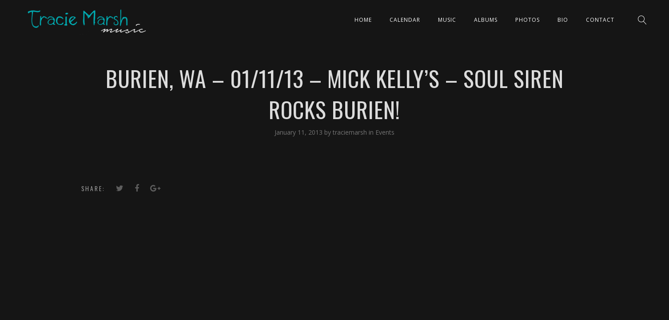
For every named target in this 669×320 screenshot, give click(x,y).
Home (363, 20)
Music (447, 20)
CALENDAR (405, 20)
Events (384, 132)
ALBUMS (486, 20)
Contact (600, 20)
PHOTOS (527, 20)
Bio (563, 20)
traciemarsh (351, 132)
